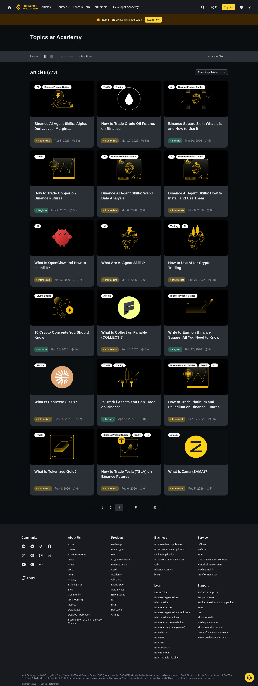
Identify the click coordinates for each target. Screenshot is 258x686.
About (71, 544)
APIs (200, 612)
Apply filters (66, 56)
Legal (71, 569)
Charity (115, 614)
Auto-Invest (117, 589)
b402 (157, 574)
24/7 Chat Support (208, 592)
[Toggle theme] (250, 7)
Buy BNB (159, 637)
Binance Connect (164, 569)
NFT (113, 599)
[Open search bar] (201, 7)
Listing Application (164, 554)
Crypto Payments (120, 559)
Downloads (74, 609)
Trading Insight (206, 569)
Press (71, 564)
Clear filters (85, 56)
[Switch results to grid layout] (46, 56)
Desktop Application (79, 614)
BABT (114, 604)
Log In (213, 7)
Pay (113, 554)
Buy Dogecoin (162, 647)
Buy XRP (159, 642)
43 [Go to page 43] (155, 507)
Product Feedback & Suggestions (216, 602)
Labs (157, 564)
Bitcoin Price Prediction (167, 617)
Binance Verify (206, 617)
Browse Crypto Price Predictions (172, 612)
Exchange (116, 544)
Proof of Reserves (208, 574)
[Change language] (241, 7)
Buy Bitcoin (160, 632)
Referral (202, 549)
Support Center (206, 597)
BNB (200, 554)
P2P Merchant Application (168, 544)
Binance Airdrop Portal (210, 627)
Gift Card (116, 579)
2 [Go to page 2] (110, 507)
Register (228, 7)
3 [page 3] (119, 507)
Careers (72, 549)
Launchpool (117, 584)
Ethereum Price (163, 607)
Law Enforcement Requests (213, 632)
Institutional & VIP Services (169, 559)
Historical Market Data (210, 564)
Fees (200, 607)
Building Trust (75, 584)
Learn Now (153, 19)
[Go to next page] (165, 507)
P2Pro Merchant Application (169, 549)
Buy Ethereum (162, 652)
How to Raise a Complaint (212, 637)
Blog (70, 589)
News (71, 559)
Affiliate (202, 544)
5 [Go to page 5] (136, 507)
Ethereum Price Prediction (169, 622)
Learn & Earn (161, 592)
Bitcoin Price (161, 602)
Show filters (216, 56)
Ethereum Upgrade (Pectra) (169, 627)
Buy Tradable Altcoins (166, 657)
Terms (71, 574)
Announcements (77, 554)
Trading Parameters (209, 622)
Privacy (72, 579)
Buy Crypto (117, 549)
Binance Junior (119, 564)
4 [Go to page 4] (127, 507)
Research (116, 609)
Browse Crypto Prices (166, 597)
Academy (116, 574)
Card (113, 569)
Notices (72, 604)
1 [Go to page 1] (102, 507)
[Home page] (27, 7)
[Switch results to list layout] (51, 56)
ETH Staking (118, 594)
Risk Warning (75, 599)
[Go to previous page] (93, 507)
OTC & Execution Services (212, 559)
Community (74, 594)
